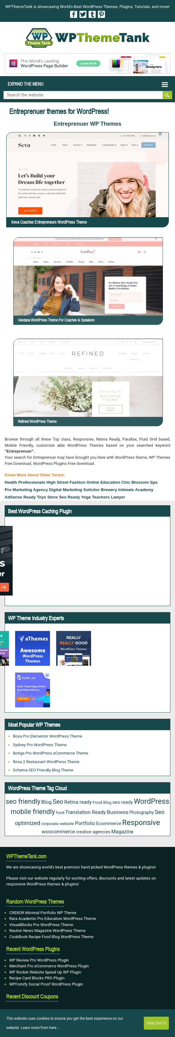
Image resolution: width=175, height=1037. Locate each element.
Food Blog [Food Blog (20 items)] (102, 802)
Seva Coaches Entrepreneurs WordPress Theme (49, 222)
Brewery (109, 489)
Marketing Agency (30, 489)
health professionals (25, 482)
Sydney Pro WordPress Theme (40, 744)
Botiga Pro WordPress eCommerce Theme (50, 753)
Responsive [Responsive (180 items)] (141, 822)
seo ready (69, 497)
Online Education (103, 482)
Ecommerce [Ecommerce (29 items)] (108, 823)
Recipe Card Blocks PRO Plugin (37, 978)
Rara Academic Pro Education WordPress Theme (52, 918)
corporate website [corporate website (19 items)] (57, 823)
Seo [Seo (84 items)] (58, 801)
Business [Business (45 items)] (117, 812)
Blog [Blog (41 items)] (46, 802)
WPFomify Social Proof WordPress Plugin (46, 984)
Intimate (126, 489)
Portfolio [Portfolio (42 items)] (85, 823)
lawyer (118, 497)
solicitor (91, 489)
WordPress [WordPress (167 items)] (151, 801)
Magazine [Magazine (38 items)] (122, 832)
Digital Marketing (65, 489)
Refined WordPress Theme (76, 395)
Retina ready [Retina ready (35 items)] (78, 802)
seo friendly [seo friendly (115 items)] (23, 801)
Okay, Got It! (156, 1023)
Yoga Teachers (95, 497)
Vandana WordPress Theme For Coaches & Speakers (82, 294)
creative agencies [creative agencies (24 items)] (93, 832)
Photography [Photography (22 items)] (141, 812)
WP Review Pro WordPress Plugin (39, 960)
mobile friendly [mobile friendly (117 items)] (32, 811)
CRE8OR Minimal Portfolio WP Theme (42, 912)
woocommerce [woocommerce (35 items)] (58, 832)
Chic (125, 482)
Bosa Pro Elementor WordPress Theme (47, 736)
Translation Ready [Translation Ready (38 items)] (85, 812)
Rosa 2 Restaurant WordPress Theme (46, 761)
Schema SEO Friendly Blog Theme (43, 770)
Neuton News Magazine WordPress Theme (47, 930)
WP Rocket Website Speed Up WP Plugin (45, 972)
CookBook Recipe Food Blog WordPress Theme (51, 936)
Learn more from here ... (40, 1028)
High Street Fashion (65, 482)
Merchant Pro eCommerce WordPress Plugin (49, 966)
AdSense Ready (20, 497)
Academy (144, 489)
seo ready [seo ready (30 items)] (122, 802)
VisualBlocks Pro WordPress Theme (41, 924)
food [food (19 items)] (60, 812)
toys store (47, 497)
